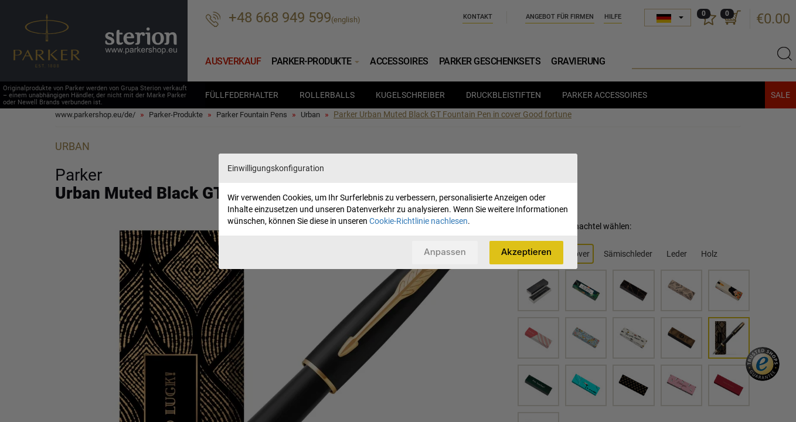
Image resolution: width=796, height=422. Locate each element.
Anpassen (445, 251)
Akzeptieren (526, 251)
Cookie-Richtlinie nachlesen (418, 221)
